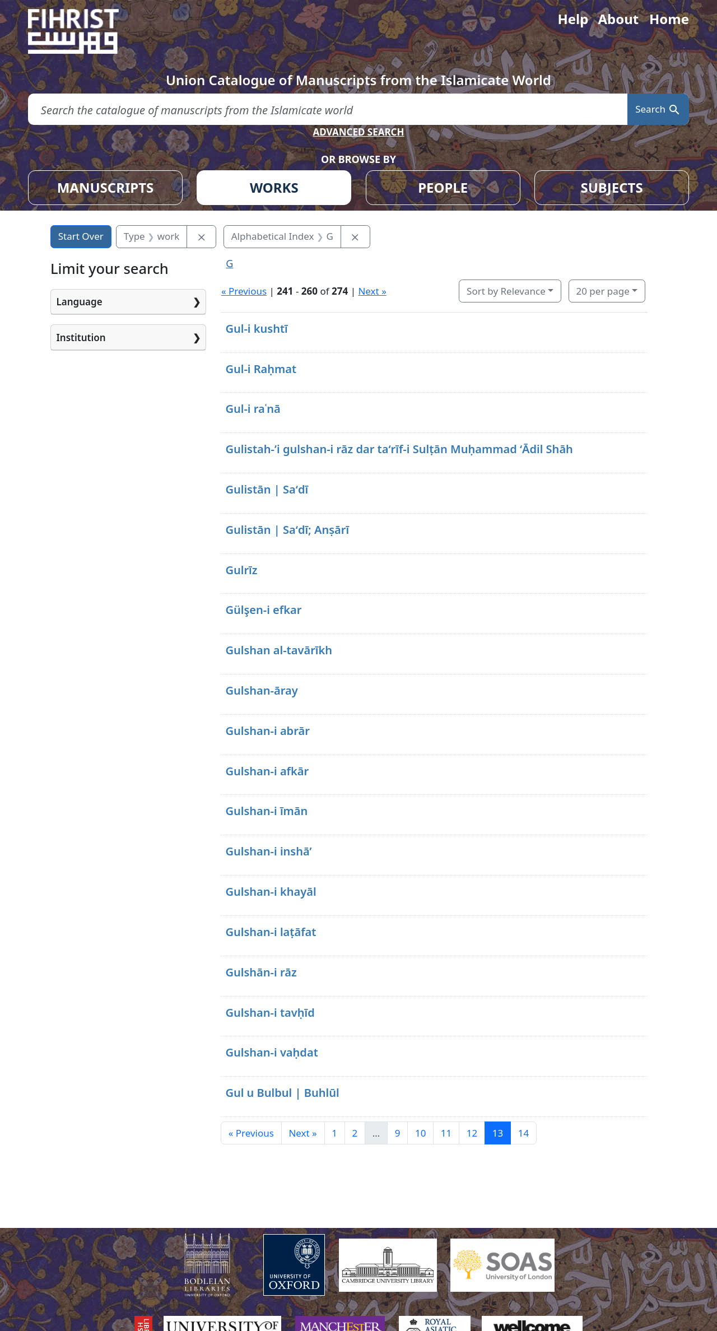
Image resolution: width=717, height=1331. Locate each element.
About (618, 19)
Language (80, 301)
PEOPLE (443, 187)
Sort (506, 291)
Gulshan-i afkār (267, 771)
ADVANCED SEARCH (358, 131)
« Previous (244, 291)
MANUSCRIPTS (105, 187)
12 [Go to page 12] (472, 1133)
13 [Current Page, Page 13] (497, 1133)
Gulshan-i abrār (267, 730)
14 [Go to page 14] (523, 1133)
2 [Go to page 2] (354, 1133)
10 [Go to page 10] (420, 1133)
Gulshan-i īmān (266, 810)
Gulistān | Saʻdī (266, 489)
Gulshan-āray (261, 690)
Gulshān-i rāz (260, 972)
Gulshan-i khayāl (270, 891)
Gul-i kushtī (256, 328)
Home (669, 19)
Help (572, 19)
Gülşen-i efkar (263, 609)
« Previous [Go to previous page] (251, 1133)
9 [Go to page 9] (398, 1133)
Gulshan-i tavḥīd (269, 1012)
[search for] (327, 109)
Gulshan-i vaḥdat (271, 1052)
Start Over (81, 236)
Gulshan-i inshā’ (268, 851)
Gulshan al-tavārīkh (278, 650)
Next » (372, 291)
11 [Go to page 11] (446, 1133)
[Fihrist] (84, 31)
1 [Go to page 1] (334, 1133)
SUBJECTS (611, 187)
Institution (81, 337)
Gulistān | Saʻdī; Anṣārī (287, 529)
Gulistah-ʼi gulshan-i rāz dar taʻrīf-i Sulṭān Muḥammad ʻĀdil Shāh (399, 449)
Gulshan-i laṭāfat (270, 931)
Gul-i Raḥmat (260, 368)
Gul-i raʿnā (252, 408)
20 (602, 291)
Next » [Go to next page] (302, 1133)
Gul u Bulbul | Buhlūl (282, 1092)
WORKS (274, 187)
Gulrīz (241, 570)
